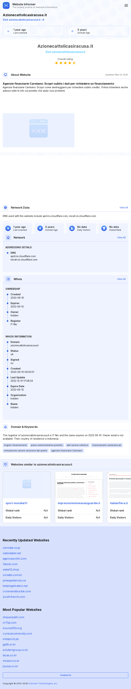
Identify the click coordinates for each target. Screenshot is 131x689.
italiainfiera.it (119, 503)
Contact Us (65, 675)
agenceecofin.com (14, 558)
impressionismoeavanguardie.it (79, 503)
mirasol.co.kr (11, 660)
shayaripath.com (13, 617)
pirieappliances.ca (14, 580)
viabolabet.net (12, 553)
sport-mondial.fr (17, 503)
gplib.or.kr (9, 644)
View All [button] (124, 207)
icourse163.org (12, 628)
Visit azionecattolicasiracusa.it (23, 19)
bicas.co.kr (10, 655)
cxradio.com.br (12, 575)
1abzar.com (10, 564)
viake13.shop (11, 569)
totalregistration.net (15, 586)
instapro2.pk (11, 639)
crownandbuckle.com (17, 591)
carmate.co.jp (11, 547)
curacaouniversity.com (17, 633)
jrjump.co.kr (10, 666)
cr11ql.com (9, 622)
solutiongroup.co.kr (15, 650)
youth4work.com (14, 596)
